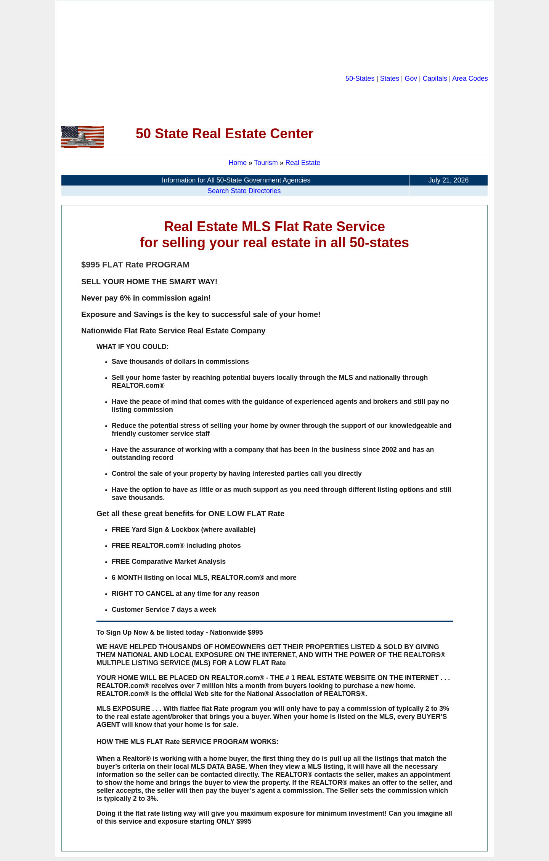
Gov (411, 78)
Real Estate (302, 162)
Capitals (435, 78)
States (389, 78)
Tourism (267, 162)
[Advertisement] (203, 63)
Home (238, 162)
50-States (359, 78)
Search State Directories (244, 191)
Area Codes (470, 78)
